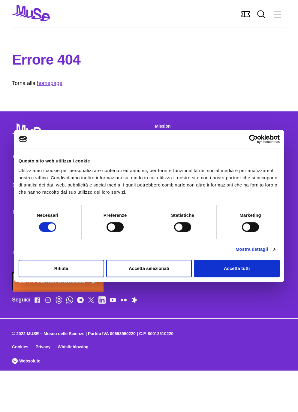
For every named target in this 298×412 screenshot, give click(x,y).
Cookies (20, 346)
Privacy (42, 346)
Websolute (26, 361)
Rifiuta (61, 268)
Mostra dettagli (252, 249)
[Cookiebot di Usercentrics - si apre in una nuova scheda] (253, 139)
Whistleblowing (73, 346)
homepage (49, 83)
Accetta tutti (237, 268)
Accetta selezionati (149, 268)
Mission (163, 126)
